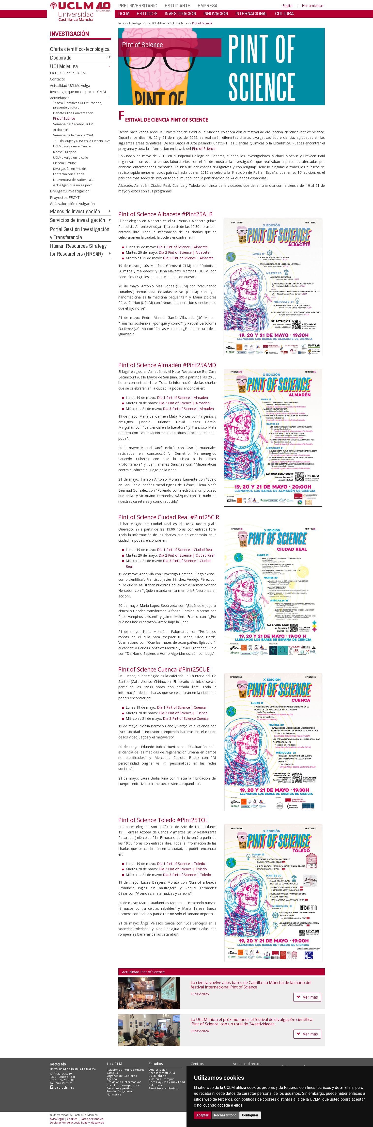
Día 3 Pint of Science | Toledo (187, 874)
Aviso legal (57, 1119)
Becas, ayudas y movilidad (167, 1082)
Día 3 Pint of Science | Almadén (188, 408)
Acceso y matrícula (162, 1073)
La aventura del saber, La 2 (73, 179)
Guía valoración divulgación (72, 203)
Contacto (57, 79)
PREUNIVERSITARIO (137, 5)
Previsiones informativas (124, 1082)
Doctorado (60, 57)
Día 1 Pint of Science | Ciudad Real (185, 549)
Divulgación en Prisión (69, 168)
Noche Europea (64, 152)
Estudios (156, 1063)
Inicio (122, 23)
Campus (112, 1073)
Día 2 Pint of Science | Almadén (184, 403)
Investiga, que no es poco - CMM (78, 91)
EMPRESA (208, 5)
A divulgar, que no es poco (73, 185)
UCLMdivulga (64, 66)
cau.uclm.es (62, 1087)
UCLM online (157, 1076)
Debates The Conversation (73, 113)
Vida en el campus (161, 1079)
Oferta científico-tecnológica (80, 49)
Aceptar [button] (202, 1115)
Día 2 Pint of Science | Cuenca (183, 713)
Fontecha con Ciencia (69, 174)
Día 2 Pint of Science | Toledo (183, 869)
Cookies (72, 1119)
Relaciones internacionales (125, 1069)
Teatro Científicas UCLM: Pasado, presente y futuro (77, 105)
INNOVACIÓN (215, 13)
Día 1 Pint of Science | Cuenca (181, 707)
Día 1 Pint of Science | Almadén (182, 397)
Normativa (114, 1094)
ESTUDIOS (147, 13)
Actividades (59, 97)
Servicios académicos (164, 1088)
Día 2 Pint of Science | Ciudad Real (186, 555)
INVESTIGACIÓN (180, 13)
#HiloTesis (61, 129)
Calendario (156, 1085)
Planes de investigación (75, 211)
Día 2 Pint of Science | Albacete (184, 252)
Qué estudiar (158, 1069)
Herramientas (313, 5)
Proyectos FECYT (65, 197)
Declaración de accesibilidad (69, 1122)
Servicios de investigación (77, 220)
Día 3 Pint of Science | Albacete (188, 258)
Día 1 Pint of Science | (175, 863)
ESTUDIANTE (177, 5)
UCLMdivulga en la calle (70, 157)
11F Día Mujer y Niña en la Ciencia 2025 (81, 141)
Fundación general (120, 1091)
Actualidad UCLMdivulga (70, 85)
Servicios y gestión (120, 1088)
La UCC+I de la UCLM (68, 72)
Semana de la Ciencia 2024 (73, 135)
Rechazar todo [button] (225, 1115)
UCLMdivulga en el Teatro (72, 146)
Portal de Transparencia (123, 1085)
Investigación (69, 34)
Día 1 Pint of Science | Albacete (182, 247)
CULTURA (284, 13)
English (288, 5)
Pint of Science (204, 148)
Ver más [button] (307, 997)
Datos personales (91, 1119)
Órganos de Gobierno (122, 1076)
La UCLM (114, 1063)
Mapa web (97, 1122)
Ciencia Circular (64, 163)
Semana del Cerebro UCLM (73, 124)
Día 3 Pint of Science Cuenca (186, 718)
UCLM (123, 13)
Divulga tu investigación (70, 190)
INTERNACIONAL (251, 13)
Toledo (199, 863)
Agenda (112, 1079)
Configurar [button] (250, 1115)
